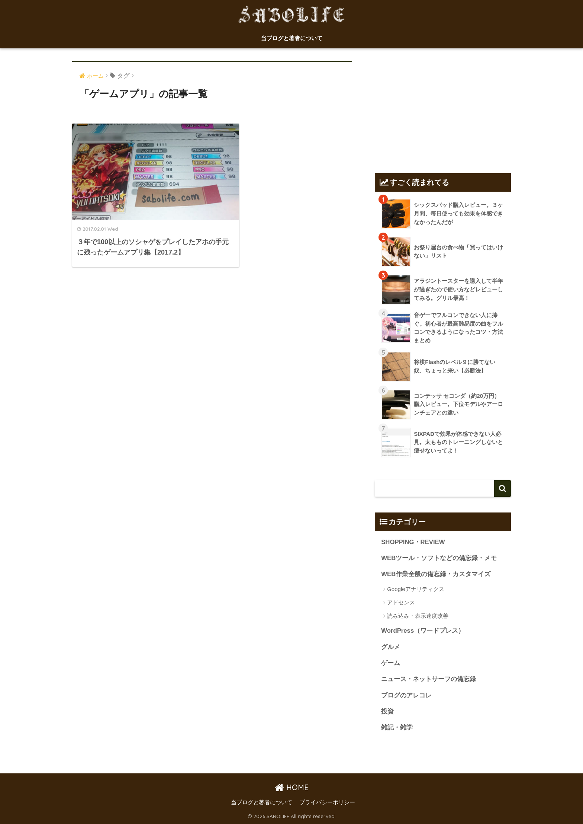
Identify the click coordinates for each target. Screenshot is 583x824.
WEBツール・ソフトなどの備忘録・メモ (439, 558)
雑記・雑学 (397, 727)
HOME (292, 787)
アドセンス (401, 602)
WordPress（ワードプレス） (422, 631)
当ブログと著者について (291, 38)
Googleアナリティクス (415, 589)
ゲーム (390, 663)
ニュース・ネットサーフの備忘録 (428, 679)
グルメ (390, 647)
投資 (387, 711)
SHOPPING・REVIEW (413, 542)
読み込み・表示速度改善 (417, 616)
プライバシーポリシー (327, 803)
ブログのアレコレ (406, 695)
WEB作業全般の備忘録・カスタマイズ (435, 574)
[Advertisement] (443, 107)
